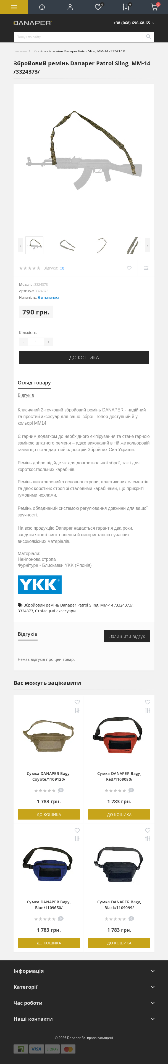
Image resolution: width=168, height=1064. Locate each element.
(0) (62, 268)
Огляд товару (34, 382)
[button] (70, 7)
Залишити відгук (127, 636)
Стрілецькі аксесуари (55, 610)
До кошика (84, 357)
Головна (20, 51)
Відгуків (26, 395)
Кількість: (28, 332)
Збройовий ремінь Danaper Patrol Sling (61, 605)
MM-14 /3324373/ (116, 605)
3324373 (25, 610)
